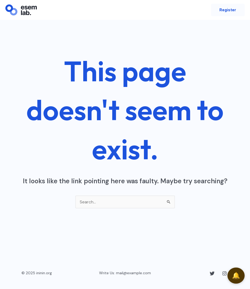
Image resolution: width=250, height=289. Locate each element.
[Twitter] (212, 273)
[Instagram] (224, 273)
